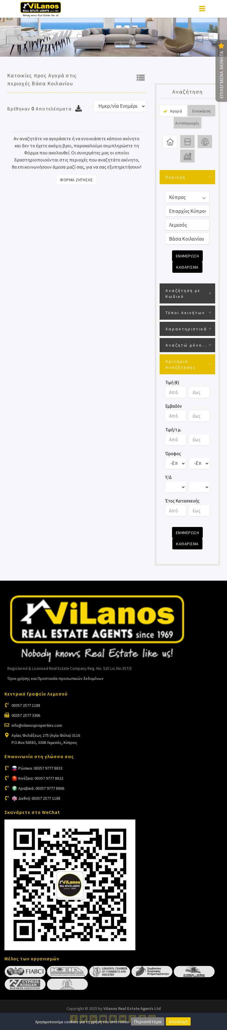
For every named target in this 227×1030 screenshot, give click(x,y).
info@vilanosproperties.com (37, 725)
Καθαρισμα (187, 267)
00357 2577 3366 (26, 715)
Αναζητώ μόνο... (186, 345)
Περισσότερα (147, 1021)
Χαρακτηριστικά (186, 329)
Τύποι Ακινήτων (185, 312)
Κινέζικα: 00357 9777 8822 (40, 778)
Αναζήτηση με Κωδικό (183, 293)
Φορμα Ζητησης (76, 179)
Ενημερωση (187, 256)
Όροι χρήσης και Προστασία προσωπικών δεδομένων (55, 678)
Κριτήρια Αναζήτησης (181, 364)
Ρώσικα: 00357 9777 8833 (40, 768)
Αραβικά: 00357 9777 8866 (41, 788)
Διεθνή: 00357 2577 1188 (39, 798)
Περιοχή (176, 177)
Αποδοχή (178, 1021)
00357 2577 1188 (26, 705)
